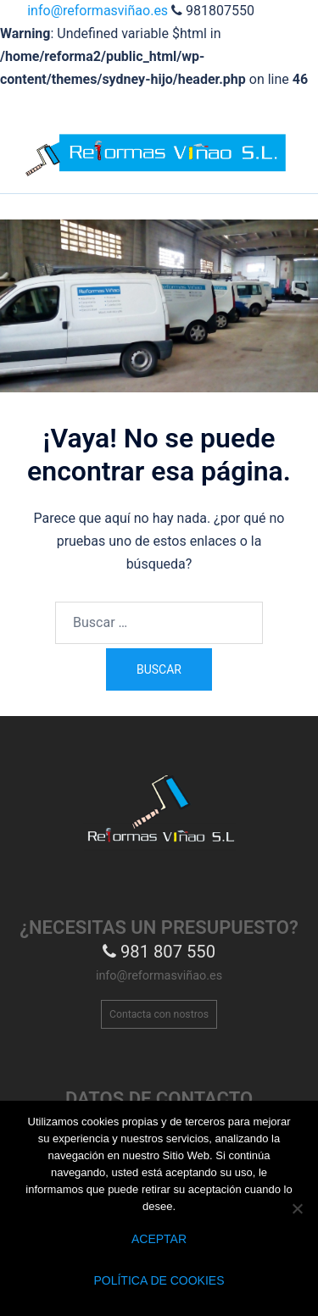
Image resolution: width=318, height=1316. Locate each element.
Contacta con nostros (159, 1014)
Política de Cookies (158, 1280)
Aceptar (159, 1239)
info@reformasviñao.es (99, 11)
